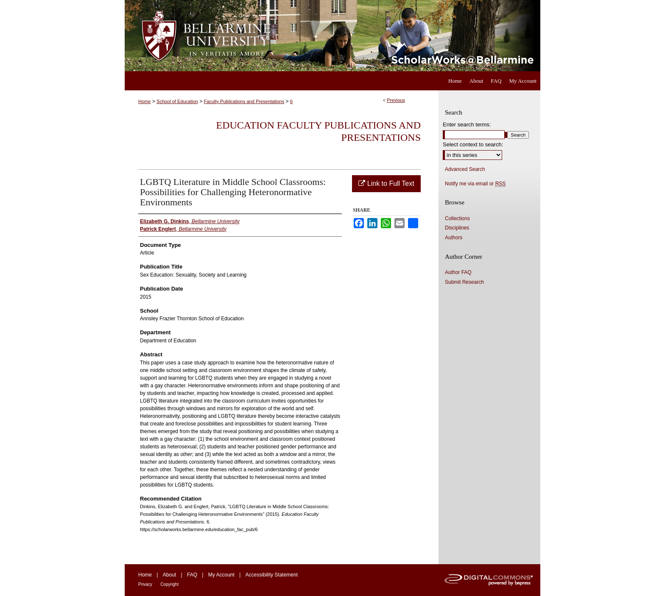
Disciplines (457, 228)
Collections (457, 218)
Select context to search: (473, 144)
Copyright (169, 584)
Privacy (145, 584)
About (169, 575)
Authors (453, 238)
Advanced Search (465, 169)
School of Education (177, 101)
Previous (396, 100)
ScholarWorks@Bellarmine (409, 35)
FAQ (192, 575)
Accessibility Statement (272, 575)
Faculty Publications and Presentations (244, 101)
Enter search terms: (467, 124)
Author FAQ (458, 272)
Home (144, 101)
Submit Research (464, 282)
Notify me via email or (475, 184)
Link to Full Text (386, 183)
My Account (221, 575)
